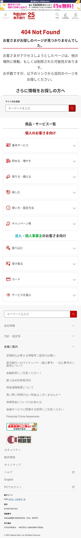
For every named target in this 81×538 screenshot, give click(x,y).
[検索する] (72, 108)
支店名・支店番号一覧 (16, 499)
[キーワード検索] (40, 108)
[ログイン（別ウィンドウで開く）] (75, 16)
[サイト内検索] (40, 314)
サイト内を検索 (12, 101)
